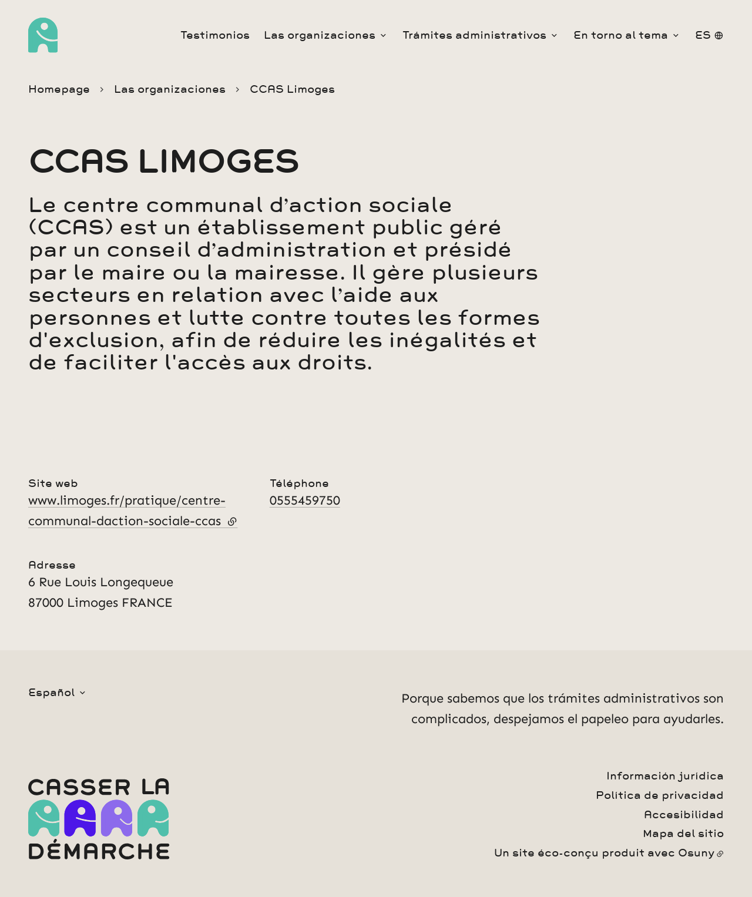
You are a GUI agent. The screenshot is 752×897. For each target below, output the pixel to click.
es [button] (703, 35)
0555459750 (305, 500)
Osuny (696, 852)
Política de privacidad (660, 795)
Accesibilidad (684, 814)
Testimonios (215, 35)
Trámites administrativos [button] (474, 35)
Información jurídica (665, 776)
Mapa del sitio (683, 833)
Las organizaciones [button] (319, 35)
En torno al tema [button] (620, 35)
